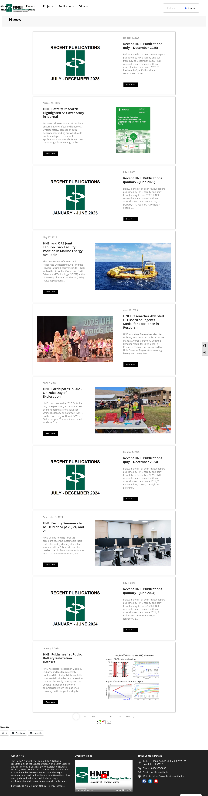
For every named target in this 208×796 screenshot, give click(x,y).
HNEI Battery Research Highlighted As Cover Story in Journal (63, 113)
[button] (131, 84)
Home (46, 6)
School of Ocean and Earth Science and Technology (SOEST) (40, 765)
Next (131, 716)
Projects (117, 6)
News (78, 6)
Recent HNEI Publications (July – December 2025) (142, 46)
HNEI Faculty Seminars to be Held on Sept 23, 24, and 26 (63, 527)
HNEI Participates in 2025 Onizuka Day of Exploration (62, 393)
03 (93, 716)
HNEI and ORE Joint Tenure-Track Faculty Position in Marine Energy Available (63, 249)
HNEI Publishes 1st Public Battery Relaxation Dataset (62, 658)
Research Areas (97, 6)
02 (85, 716)
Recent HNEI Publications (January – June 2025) (142, 180)
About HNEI (62, 6)
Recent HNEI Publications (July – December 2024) (142, 460)
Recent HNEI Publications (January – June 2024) (142, 591)
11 (111, 716)
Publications (135, 6)
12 (120, 716)
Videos (153, 6)
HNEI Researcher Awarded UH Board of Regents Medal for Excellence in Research (143, 322)
